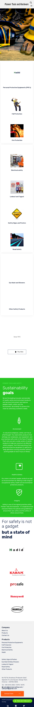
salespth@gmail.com (9, 688)
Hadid (4, 652)
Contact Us (5, 635)
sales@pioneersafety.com (13, 687)
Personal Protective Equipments (12, 642)
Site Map (4, 701)
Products (5, 633)
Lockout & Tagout (7, 664)
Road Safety (6, 667)
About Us (5, 630)
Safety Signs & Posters (9, 659)
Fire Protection (6, 647)
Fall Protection (6, 645)
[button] (17, 352)
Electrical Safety (7, 650)
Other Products (7, 669)
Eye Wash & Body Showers (10, 662)
